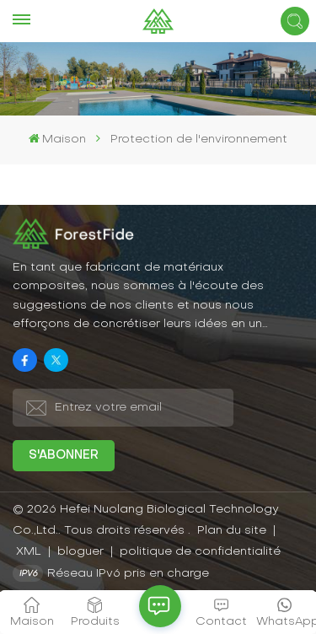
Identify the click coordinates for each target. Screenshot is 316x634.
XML (28, 551)
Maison (57, 138)
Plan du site (233, 530)
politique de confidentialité (200, 551)
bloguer (82, 551)
